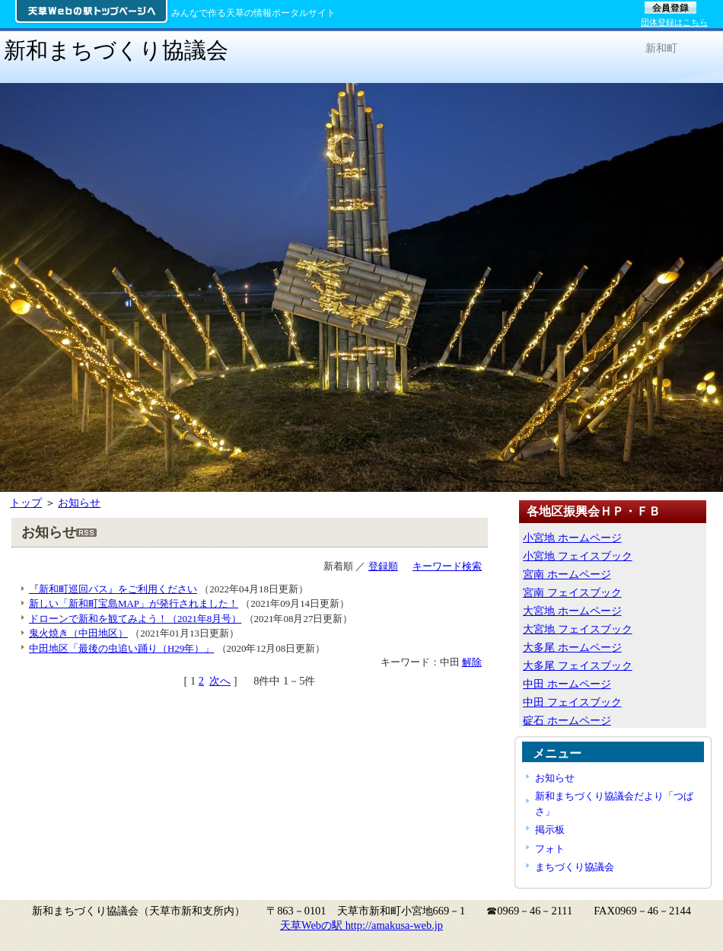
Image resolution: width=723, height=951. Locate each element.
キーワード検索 (447, 566)
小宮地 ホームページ (572, 537)
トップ (26, 502)
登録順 (383, 566)
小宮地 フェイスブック (577, 556)
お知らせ (79, 502)
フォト (550, 848)
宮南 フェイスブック (572, 592)
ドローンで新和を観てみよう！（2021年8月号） (135, 618)
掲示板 (550, 829)
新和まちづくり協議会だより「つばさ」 (614, 803)
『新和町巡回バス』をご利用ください (113, 589)
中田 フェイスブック (572, 702)
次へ (220, 681)
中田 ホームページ (567, 684)
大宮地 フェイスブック (577, 629)
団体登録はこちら (674, 22)
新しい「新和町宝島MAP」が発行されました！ (133, 603)
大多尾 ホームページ (572, 647)
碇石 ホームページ (567, 720)
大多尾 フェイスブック (577, 665)
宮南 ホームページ (567, 574)
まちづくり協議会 (574, 867)
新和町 (661, 48)
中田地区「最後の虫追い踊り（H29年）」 (121, 648)
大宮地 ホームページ (572, 611)
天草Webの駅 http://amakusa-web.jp (361, 925)
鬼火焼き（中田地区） (78, 633)
